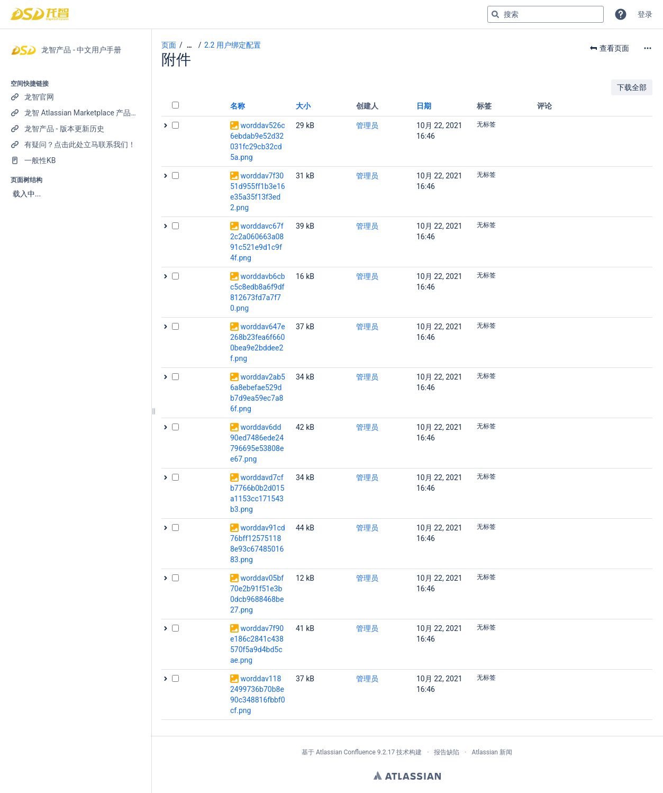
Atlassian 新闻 (491, 752)
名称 (237, 106)
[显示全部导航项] (189, 45)
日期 (423, 106)
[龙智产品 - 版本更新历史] (75, 129)
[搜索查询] (545, 14)
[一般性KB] (75, 160)
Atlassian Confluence (346, 752)
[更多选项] (648, 48)
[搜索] (495, 14)
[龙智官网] (75, 97)
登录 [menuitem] (645, 14)
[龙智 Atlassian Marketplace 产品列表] (75, 113)
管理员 (367, 125)
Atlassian (407, 775)
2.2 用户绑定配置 (232, 45)
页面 (168, 45)
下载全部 (632, 87)
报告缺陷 (446, 752)
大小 (303, 106)
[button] (620, 14)
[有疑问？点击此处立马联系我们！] (75, 144)
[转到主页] (39, 14)
